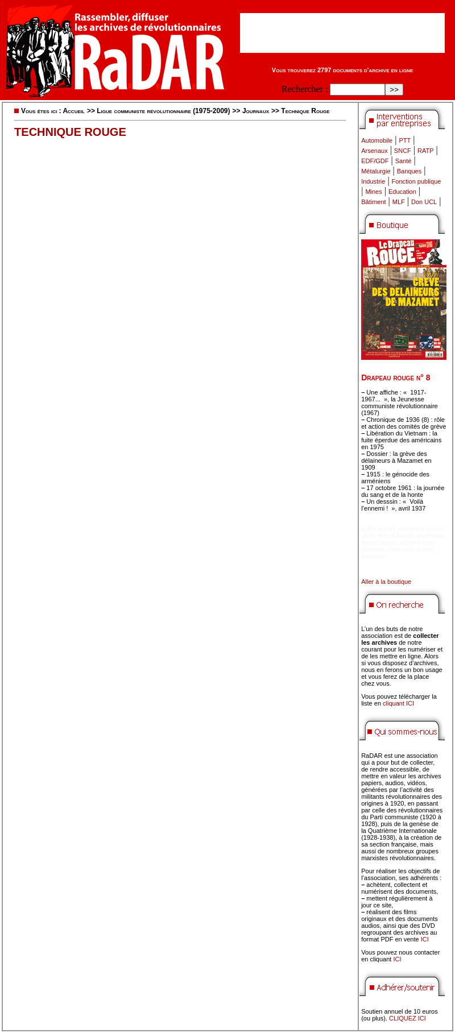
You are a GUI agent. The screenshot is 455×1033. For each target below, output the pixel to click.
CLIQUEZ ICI (407, 1018)
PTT (405, 140)
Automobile (376, 140)
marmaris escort (421, 528)
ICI (425, 939)
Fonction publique (416, 181)
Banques (409, 171)
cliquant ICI (398, 703)
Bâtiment (373, 201)
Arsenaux (374, 150)
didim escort (378, 528)
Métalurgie (375, 171)
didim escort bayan (387, 535)
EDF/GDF (374, 160)
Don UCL (424, 201)
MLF (398, 201)
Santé (403, 160)
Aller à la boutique (386, 581)
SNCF (402, 150)
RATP (425, 150)
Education (402, 191)
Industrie (373, 181)
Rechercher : (305, 89)
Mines (373, 191)
